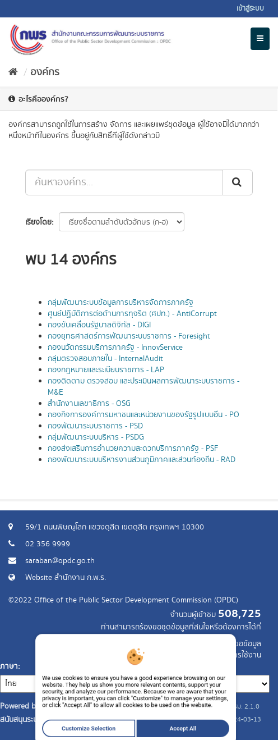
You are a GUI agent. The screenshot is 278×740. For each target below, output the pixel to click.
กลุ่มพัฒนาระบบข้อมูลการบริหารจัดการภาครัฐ (120, 302)
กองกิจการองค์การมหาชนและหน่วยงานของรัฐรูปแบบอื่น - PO (143, 415)
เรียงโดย (38, 222)
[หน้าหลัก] (13, 72)
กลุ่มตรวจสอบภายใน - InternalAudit (105, 358)
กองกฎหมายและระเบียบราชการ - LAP (106, 370)
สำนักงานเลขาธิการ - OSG (89, 403)
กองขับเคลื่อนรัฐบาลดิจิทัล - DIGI (99, 325)
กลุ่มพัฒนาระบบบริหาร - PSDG (96, 437)
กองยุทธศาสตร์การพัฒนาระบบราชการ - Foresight (129, 336)
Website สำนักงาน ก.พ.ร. (65, 577)
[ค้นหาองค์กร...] (124, 182)
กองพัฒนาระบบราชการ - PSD (95, 426)
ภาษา (9, 666)
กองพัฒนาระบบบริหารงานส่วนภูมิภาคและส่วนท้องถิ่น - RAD (141, 459)
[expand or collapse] (260, 39)
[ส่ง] (238, 182)
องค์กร (44, 72)
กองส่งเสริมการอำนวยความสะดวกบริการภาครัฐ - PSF (133, 448)
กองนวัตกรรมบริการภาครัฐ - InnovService (115, 347)
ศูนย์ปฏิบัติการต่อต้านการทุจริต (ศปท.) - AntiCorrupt (132, 313)
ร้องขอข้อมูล (241, 644)
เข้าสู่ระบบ (250, 8)
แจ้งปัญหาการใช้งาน (229, 655)
